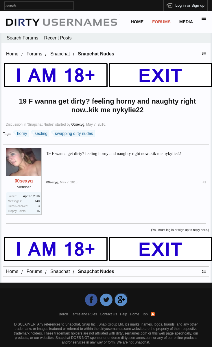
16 (38, 211)
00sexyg (77, 124)
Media (186, 21)
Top (145, 314)
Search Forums (22, 37)
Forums (161, 21)
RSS (153, 314)
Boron (63, 314)
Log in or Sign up (189, 5)
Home (137, 21)
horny (21, 133)
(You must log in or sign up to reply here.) (180, 230)
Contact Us (108, 314)
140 (37, 201)
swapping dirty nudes (73, 133)
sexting (40, 133)
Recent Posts (57, 37)
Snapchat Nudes (41, 124)
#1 (204, 182)
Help (123, 314)
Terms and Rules (84, 314)
